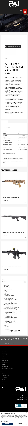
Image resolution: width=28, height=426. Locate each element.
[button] (14, 421)
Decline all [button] (20, 423)
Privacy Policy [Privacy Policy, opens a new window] (3, 420)
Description (4, 121)
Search (3, 279)
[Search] (25, 282)
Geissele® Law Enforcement (14, 112)
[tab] (4, 121)
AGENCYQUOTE (25, 11)
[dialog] (14, 419)
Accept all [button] (7, 423)
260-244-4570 (24, 402)
